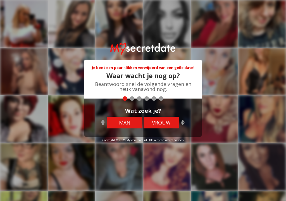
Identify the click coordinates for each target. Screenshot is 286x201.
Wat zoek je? (143, 110)
